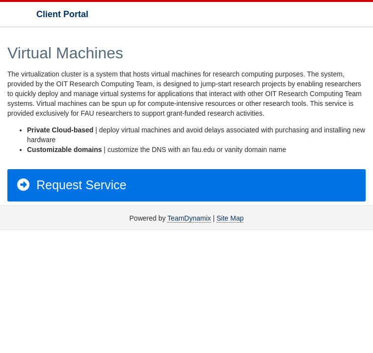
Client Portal (62, 14)
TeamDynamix (189, 218)
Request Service (71, 185)
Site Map (229, 218)
